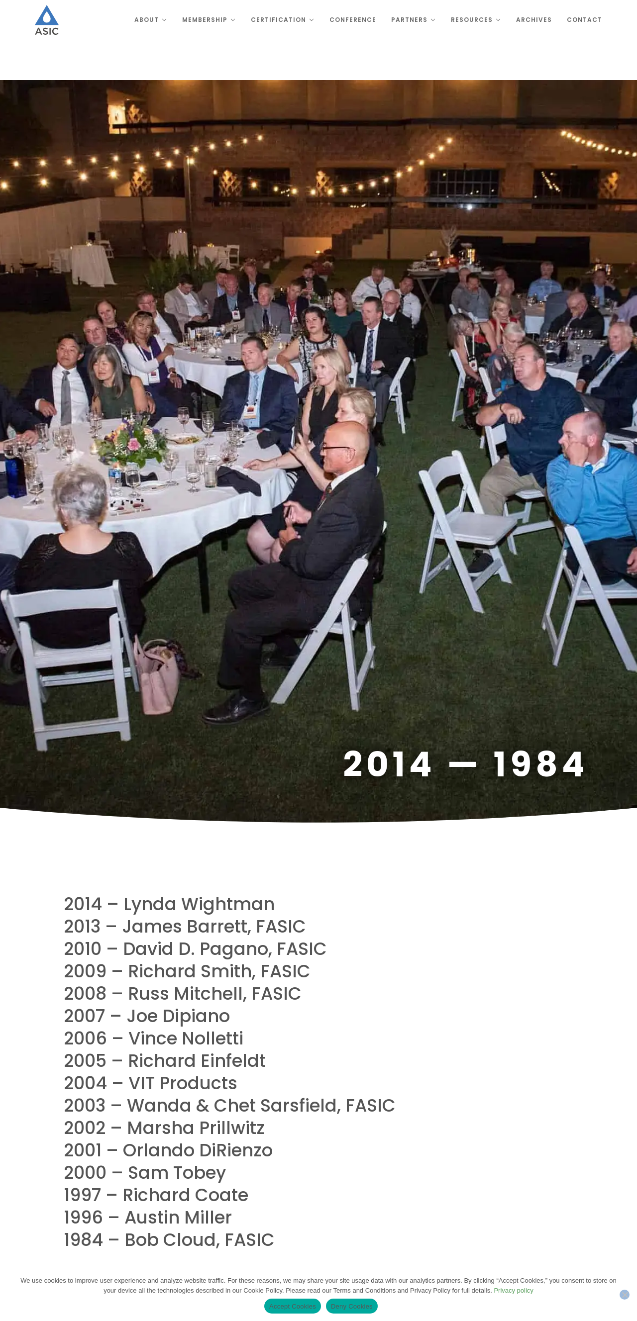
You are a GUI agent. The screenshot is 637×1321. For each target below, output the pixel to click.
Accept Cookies (292, 1306)
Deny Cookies (352, 1306)
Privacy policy (513, 1290)
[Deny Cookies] (625, 1295)
